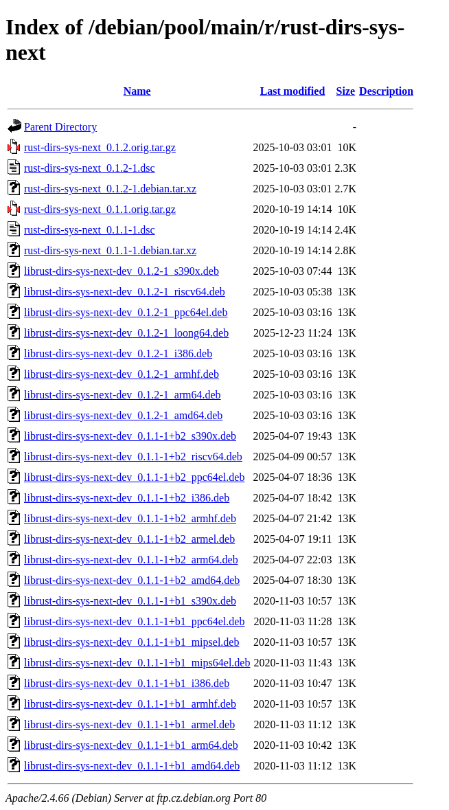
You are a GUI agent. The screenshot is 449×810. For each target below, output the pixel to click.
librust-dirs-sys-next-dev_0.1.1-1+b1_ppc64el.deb (134, 621)
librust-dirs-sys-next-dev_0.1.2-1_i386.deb (118, 353)
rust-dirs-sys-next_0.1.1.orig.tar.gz (100, 209)
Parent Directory (60, 127)
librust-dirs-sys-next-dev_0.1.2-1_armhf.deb (121, 374)
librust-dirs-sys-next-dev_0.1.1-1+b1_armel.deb (129, 724)
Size (346, 91)
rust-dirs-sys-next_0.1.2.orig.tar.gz (100, 147)
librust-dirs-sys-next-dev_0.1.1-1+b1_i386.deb (126, 683)
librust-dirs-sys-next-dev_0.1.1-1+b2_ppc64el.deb (134, 477)
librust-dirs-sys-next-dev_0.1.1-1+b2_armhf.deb (130, 518)
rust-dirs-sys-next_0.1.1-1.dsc (89, 230)
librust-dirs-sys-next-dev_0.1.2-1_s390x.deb (121, 271)
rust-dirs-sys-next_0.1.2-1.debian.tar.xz (110, 188)
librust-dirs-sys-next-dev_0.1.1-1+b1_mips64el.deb (137, 662)
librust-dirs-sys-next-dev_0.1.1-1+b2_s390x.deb (130, 436)
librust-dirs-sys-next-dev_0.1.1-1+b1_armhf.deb (130, 704)
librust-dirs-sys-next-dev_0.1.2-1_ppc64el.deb (125, 312)
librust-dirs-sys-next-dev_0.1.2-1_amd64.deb (123, 415)
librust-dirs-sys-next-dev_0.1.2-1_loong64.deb (126, 333)
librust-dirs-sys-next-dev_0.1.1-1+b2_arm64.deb (131, 559)
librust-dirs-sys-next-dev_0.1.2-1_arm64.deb (122, 395)
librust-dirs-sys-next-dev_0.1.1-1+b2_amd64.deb (132, 580)
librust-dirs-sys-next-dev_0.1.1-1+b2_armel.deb (129, 539)
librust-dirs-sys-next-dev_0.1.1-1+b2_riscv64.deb (133, 456)
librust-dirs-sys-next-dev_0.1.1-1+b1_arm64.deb (131, 745)
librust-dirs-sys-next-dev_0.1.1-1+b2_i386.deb (126, 498)
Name (137, 91)
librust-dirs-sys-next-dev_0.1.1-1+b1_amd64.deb (132, 766)
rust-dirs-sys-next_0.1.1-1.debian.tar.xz (110, 250)
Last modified (292, 91)
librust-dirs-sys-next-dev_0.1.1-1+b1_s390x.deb (130, 601)
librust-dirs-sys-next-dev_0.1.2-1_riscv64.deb (124, 291)
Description (386, 91)
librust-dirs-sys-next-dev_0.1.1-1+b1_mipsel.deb (131, 642)
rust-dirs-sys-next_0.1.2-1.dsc (89, 168)
